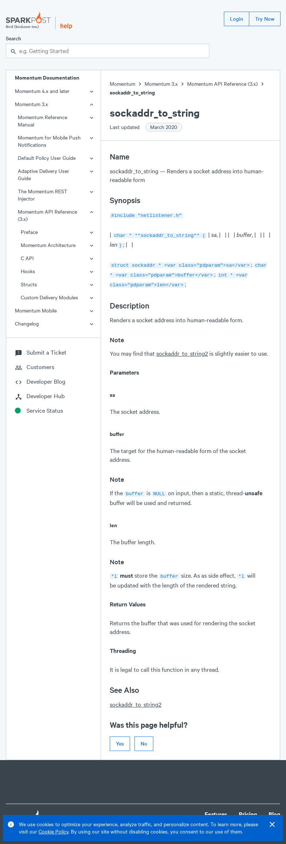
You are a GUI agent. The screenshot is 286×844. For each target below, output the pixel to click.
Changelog (27, 323)
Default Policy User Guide (47, 157)
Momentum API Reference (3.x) (47, 215)
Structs (29, 284)
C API (27, 258)
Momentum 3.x (31, 104)
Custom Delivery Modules (49, 297)
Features (216, 808)
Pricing (248, 808)
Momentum (122, 83)
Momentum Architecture (48, 245)
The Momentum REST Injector (42, 195)
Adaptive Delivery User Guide (43, 174)
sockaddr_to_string (132, 92)
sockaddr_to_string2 (182, 349)
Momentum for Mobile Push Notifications (49, 141)
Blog (274, 808)
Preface (29, 232)
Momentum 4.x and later (42, 91)
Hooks (28, 271)
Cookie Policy (53, 831)
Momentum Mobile (36, 310)
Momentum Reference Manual (42, 121)
